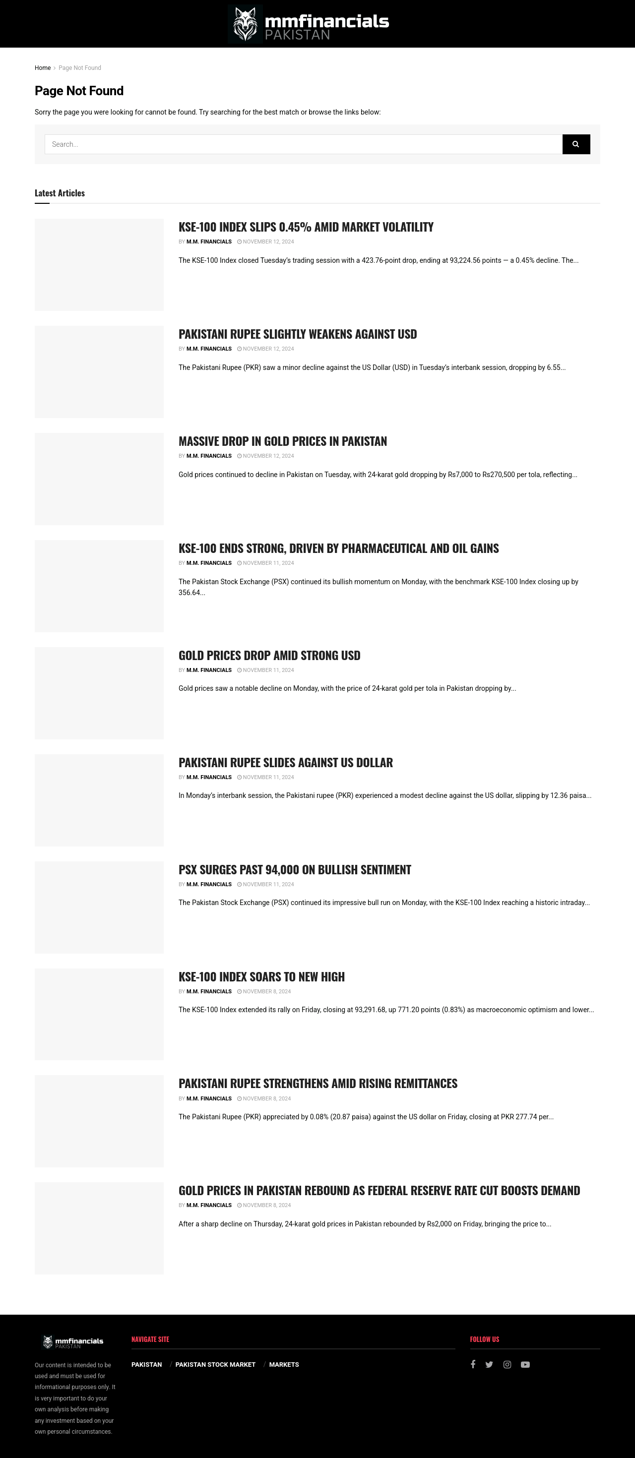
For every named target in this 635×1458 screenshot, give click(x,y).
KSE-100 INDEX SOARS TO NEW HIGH (262, 976)
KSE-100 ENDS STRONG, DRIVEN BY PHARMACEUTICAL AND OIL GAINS (339, 547)
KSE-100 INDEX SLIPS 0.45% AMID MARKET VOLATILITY (306, 226)
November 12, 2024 (265, 242)
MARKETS (284, 1364)
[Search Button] (576, 144)
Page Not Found (80, 67)
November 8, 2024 (264, 991)
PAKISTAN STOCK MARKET (216, 1364)
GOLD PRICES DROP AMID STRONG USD (270, 655)
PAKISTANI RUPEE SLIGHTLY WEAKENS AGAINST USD (298, 333)
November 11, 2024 (265, 563)
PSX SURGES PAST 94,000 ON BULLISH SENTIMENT (295, 869)
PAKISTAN (146, 1364)
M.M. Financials (209, 242)
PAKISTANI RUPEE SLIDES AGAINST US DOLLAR (286, 762)
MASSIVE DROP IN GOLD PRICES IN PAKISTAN (283, 440)
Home (43, 67)
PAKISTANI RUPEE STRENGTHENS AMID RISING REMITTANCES (318, 1083)
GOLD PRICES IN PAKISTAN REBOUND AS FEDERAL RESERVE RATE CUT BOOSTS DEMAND (379, 1190)
